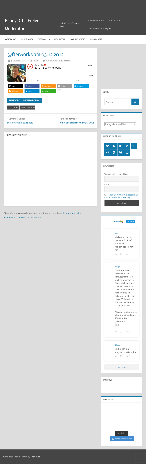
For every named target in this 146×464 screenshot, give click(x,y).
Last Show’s (27, 39)
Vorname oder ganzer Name (116, 174)
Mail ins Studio (78, 39)
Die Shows (44, 39)
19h (116, 233)
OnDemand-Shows (31, 100)
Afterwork (14, 100)
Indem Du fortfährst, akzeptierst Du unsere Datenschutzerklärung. (121, 196)
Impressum (114, 20)
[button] (15, 86)
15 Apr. (117, 267)
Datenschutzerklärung (99, 28)
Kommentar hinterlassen (58, 60)
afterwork (13, 107)
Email (106, 184)
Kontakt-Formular (96, 20)
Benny (36, 60)
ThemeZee (35, 456)
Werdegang (10, 39)
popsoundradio (28, 107)
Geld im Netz (96, 39)
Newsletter (59, 39)
